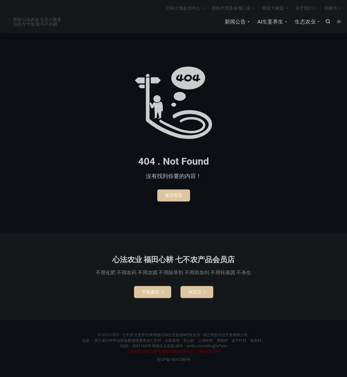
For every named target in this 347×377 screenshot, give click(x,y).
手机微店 (152, 291)
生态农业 (305, 22)
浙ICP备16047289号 (173, 360)
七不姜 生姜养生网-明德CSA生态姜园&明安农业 (161, 335)
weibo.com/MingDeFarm (206, 346)
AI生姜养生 (270, 22)
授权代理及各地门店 (231, 8)
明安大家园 (273, 8)
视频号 (330, 8)
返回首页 (173, 195)
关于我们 (304, 8)
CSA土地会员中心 (183, 8)
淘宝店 (197, 291)
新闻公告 (235, 22)
